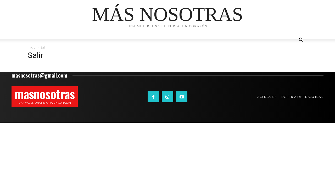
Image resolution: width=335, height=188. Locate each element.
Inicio (32, 47)
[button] (301, 40)
